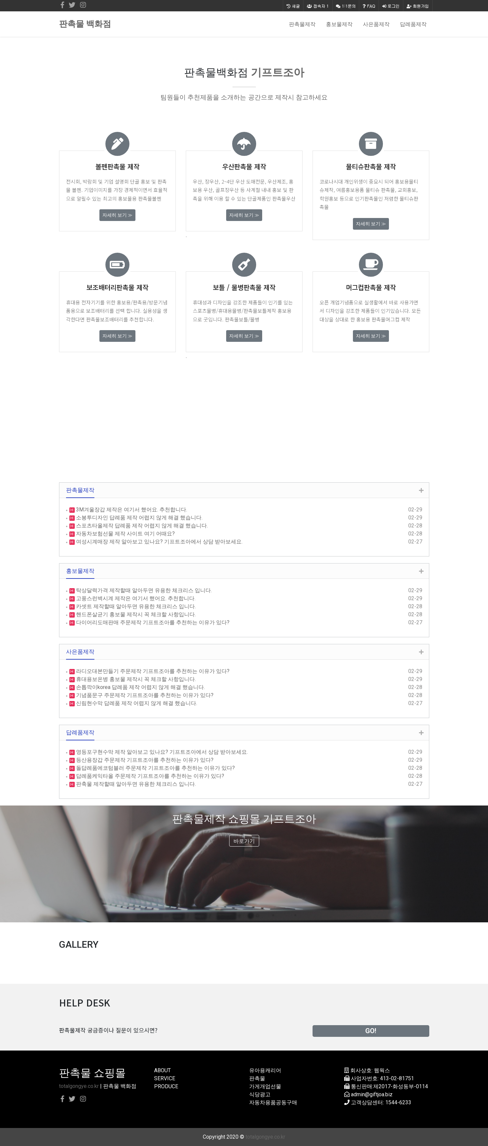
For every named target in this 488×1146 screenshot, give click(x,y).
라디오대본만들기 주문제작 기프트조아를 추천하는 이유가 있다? (152, 671)
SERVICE (164, 1078)
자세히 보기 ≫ (117, 215)
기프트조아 (277, 72)
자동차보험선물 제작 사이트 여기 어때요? (125, 533)
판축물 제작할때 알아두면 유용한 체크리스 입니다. (135, 784)
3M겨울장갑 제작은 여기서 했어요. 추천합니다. (131, 509)
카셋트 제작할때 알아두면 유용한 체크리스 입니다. (135, 606)
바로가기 (244, 841)
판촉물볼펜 (149, 198)
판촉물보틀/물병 (242, 319)
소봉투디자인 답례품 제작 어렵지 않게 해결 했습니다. (138, 517)
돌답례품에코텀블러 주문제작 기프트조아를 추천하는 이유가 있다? (155, 768)
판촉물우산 (284, 198)
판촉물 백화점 (85, 24)
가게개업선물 (265, 1086)
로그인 (391, 6)
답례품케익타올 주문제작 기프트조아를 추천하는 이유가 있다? (149, 776)
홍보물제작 (339, 24)
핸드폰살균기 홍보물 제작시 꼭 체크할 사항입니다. (135, 614)
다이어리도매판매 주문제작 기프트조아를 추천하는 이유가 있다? (152, 622)
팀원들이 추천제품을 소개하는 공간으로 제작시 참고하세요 (244, 97)
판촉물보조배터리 (104, 319)
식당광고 (260, 1094)
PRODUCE (166, 1086)
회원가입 (418, 6)
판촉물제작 (302, 24)
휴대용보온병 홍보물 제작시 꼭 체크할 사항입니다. (135, 679)
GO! (370, 1031)
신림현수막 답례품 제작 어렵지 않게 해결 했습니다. (136, 703)
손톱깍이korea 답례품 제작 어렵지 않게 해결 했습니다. (140, 687)
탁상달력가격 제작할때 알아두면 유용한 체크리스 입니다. (143, 590)
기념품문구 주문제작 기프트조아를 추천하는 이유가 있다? (144, 695)
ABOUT (162, 1070)
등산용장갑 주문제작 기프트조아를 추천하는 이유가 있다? (144, 760)
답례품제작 (413, 24)
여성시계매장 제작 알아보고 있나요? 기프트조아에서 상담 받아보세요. (158, 541)
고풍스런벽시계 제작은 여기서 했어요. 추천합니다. (135, 598)
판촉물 (257, 1078)
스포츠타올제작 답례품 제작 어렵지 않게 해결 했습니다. (141, 525)
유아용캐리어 (265, 1070)
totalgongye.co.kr (79, 1086)
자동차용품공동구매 (273, 1102)
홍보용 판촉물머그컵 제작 (383, 319)
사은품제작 (376, 24)
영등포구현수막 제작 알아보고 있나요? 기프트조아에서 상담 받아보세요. (161, 752)
